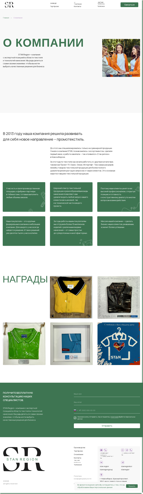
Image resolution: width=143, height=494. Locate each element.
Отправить (107, 425)
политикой (114, 417)
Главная (6, 18)
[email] (107, 402)
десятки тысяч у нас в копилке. (24, 233)
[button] (129, 4)
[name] (107, 394)
